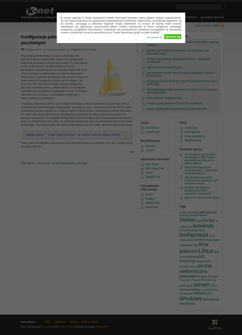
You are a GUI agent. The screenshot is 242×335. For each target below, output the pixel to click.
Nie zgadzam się (154, 37)
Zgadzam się (172, 36)
